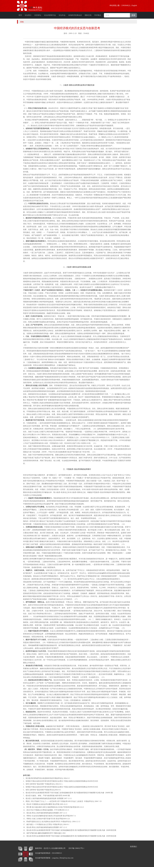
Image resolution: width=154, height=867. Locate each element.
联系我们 (133, 847)
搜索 (133, 15)
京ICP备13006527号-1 (76, 848)
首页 (20, 15)
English (134, 5)
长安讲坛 (37, 15)
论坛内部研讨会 (50, 15)
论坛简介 (28, 15)
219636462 (125, 5)
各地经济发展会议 (75, 15)
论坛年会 (62, 15)
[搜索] (117, 15)
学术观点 (97, 15)
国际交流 (88, 15)
